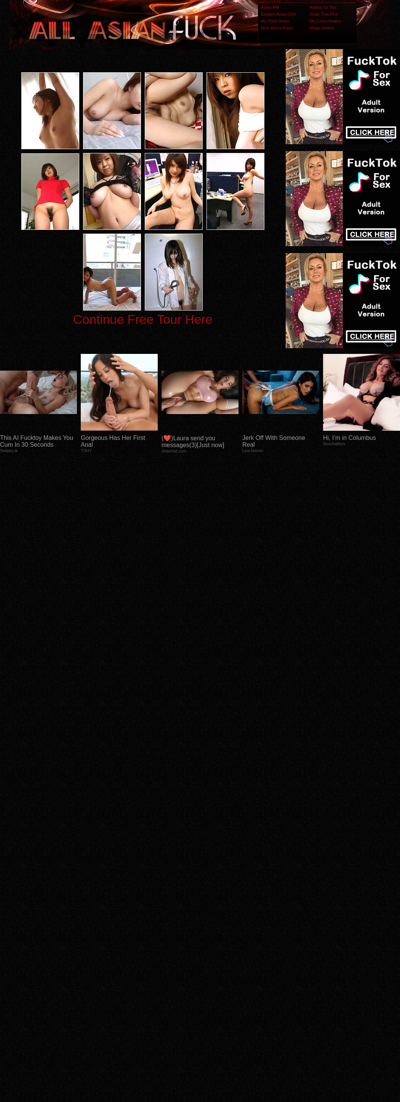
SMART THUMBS (213, 953)
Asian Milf (270, 7)
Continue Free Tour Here (143, 319)
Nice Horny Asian (277, 27)
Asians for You (323, 7)
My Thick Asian (275, 21)
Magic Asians (322, 27)
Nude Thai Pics (324, 14)
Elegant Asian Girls (278, 14)
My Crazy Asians (325, 21)
